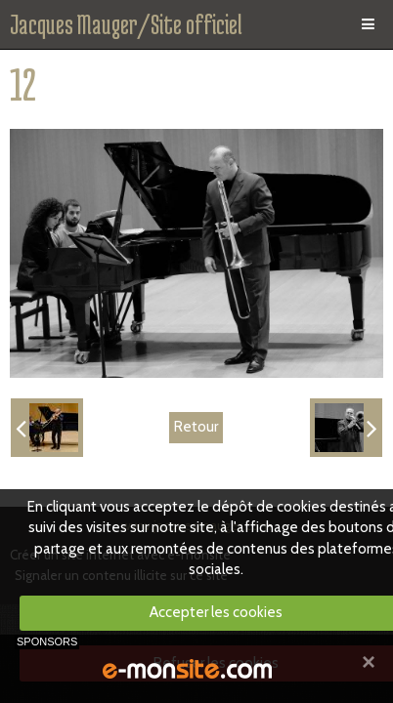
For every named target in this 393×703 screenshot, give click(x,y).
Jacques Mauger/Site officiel (126, 24)
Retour (196, 426)
